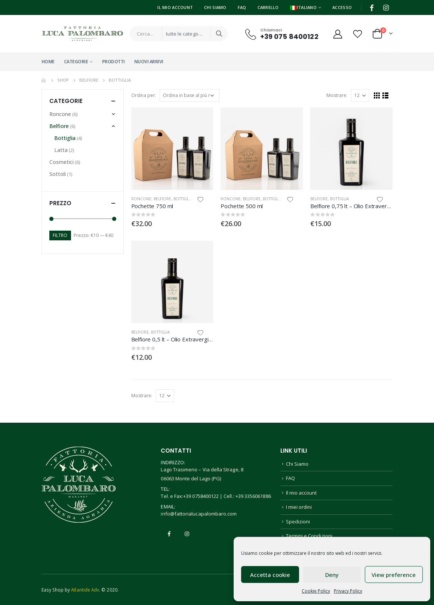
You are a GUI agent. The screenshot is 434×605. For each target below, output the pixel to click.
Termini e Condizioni (309, 535)
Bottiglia (182, 198)
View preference (394, 574)
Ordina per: (143, 95)
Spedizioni (298, 521)
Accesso (342, 7)
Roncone (141, 198)
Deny (332, 574)
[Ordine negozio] (189, 95)
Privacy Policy (348, 591)
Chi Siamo (215, 7)
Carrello (268, 7)
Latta (61, 149)
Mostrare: (336, 95)
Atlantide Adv (85, 590)
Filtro (60, 235)
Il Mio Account (175, 7)
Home (48, 61)
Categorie (76, 61)
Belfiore (162, 198)
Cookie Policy (316, 591)
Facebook (168, 533)
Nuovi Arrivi (148, 61)
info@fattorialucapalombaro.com (199, 513)
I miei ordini (299, 507)
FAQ (242, 7)
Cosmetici (61, 161)
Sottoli (57, 173)
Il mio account (301, 492)
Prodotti (113, 61)
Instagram (186, 533)
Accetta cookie (270, 574)
